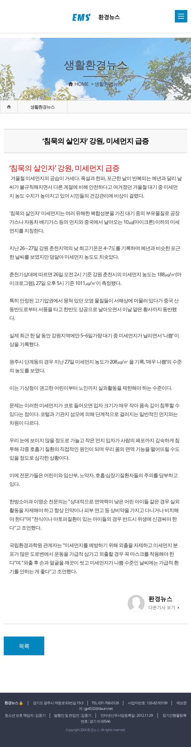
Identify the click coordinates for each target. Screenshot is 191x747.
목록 (24, 646)
